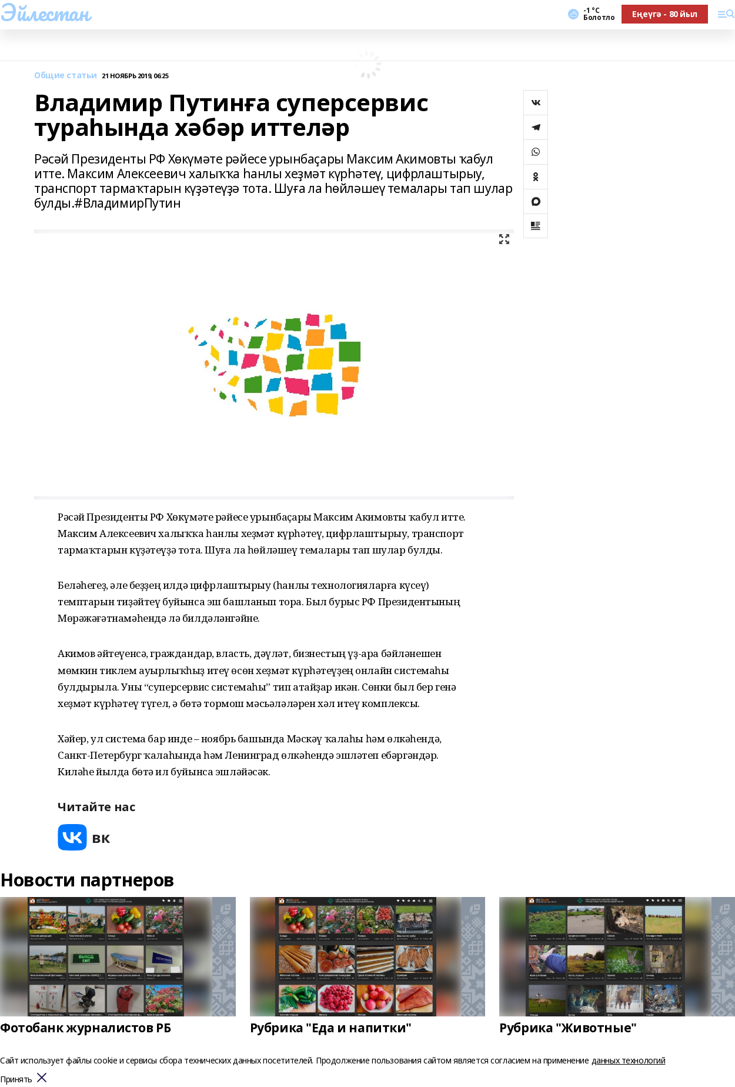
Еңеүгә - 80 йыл (664, 13)
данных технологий (629, 1060)
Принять (16, 1080)
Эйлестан (44, 12)
